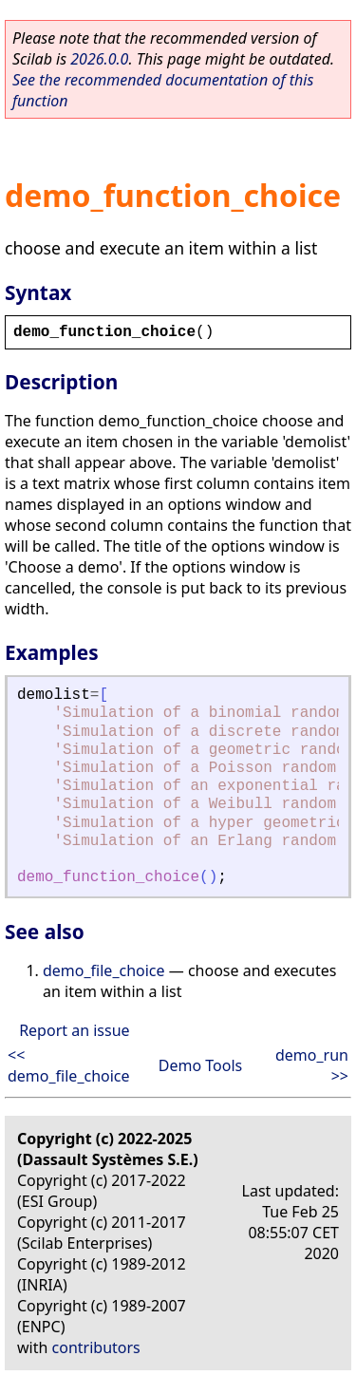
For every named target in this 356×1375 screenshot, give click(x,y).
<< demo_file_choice (69, 1065)
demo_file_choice (104, 970)
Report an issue (74, 1030)
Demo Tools (200, 1065)
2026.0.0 (99, 58)
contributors (96, 1347)
